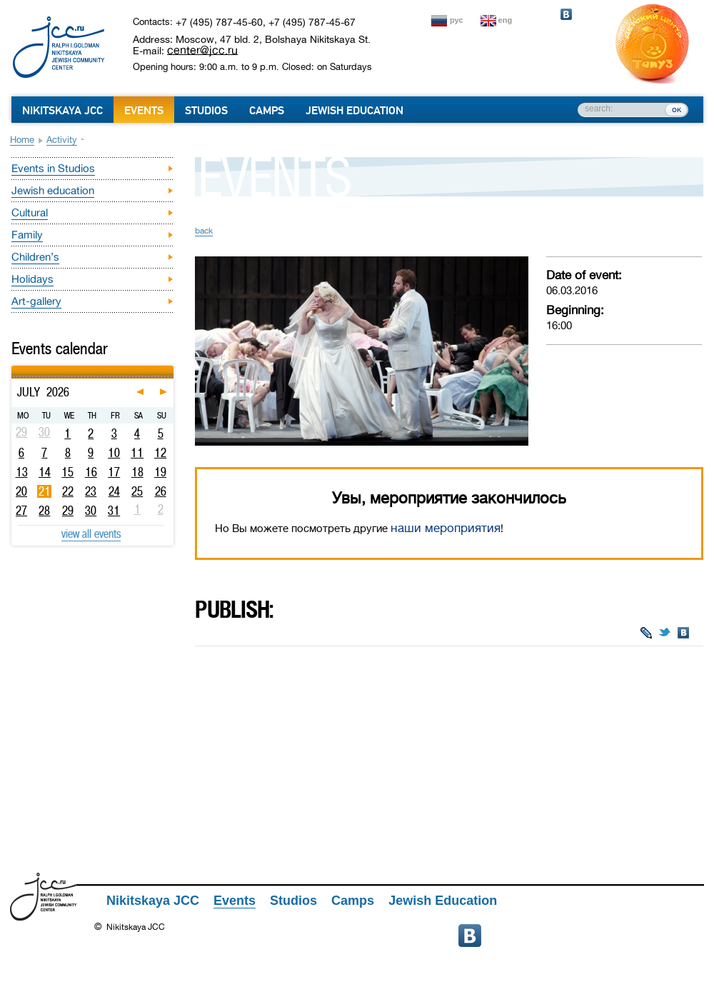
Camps (266, 111)
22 (68, 491)
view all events (91, 533)
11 (137, 452)
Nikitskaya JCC (62, 111)
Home (22, 139)
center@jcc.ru (202, 50)
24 (114, 491)
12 (160, 452)
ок (676, 109)
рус (456, 20)
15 (67, 472)
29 (68, 510)
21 (45, 491)
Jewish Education (354, 111)
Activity (61, 139)
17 (114, 472)
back (204, 231)
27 (21, 510)
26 (160, 491)
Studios (206, 111)
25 (137, 491)
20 (21, 491)
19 (160, 472)
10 (114, 452)
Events (144, 111)
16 (91, 472)
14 (45, 472)
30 (90, 510)
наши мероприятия (446, 528)
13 (22, 472)
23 (90, 491)
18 (137, 472)
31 (114, 510)
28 (44, 510)
